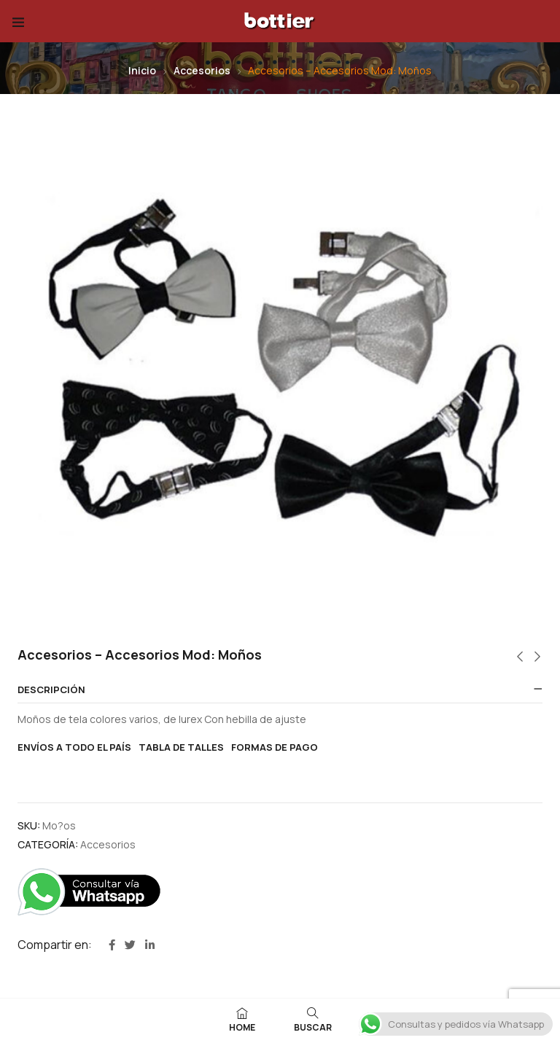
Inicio (142, 70)
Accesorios (202, 70)
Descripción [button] (51, 690)
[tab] (280, 690)
